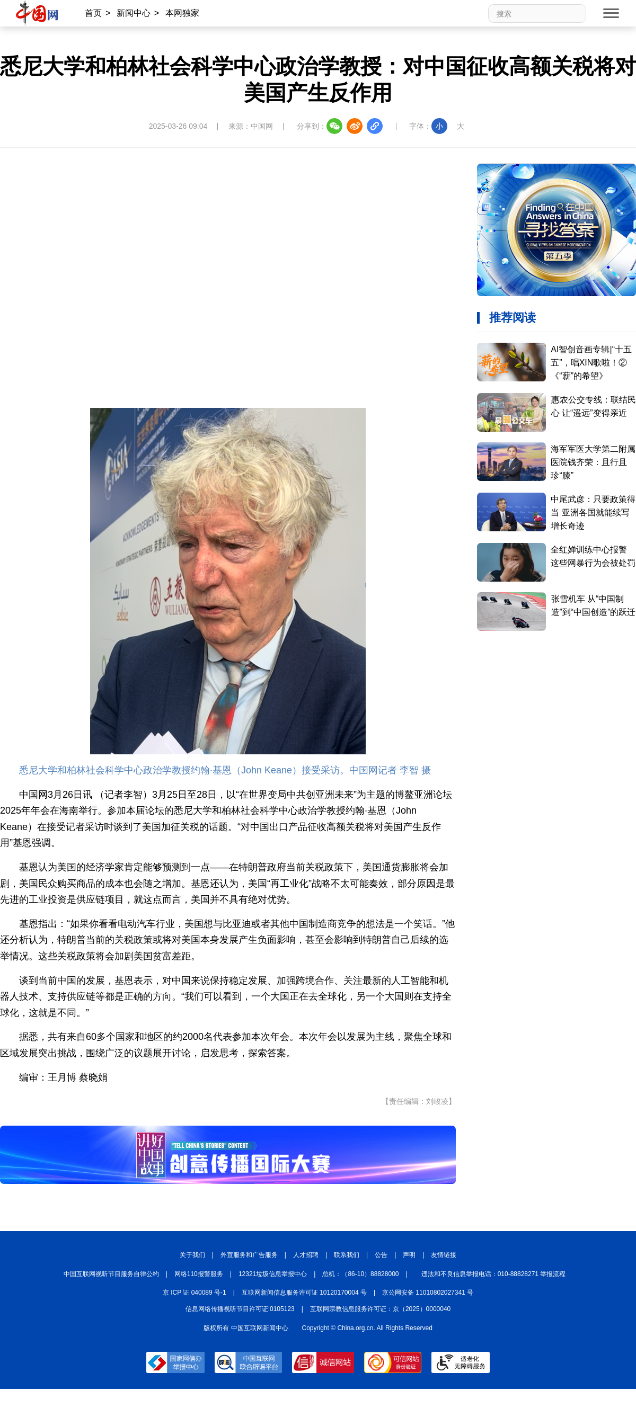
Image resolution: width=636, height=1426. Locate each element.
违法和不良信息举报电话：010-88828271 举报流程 (493, 1274)
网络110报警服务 (198, 1274)
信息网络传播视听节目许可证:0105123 (240, 1309)
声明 (409, 1255)
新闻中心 (134, 12)
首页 (93, 12)
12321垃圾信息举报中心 (272, 1274)
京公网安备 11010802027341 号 (427, 1292)
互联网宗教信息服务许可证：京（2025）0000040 (380, 1309)
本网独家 (182, 12)
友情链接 (443, 1255)
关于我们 (192, 1255)
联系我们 (346, 1255)
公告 (381, 1255)
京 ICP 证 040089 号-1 (194, 1292)
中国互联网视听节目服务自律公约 (111, 1274)
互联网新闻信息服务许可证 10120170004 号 (304, 1292)
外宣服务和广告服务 (249, 1255)
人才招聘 (306, 1255)
